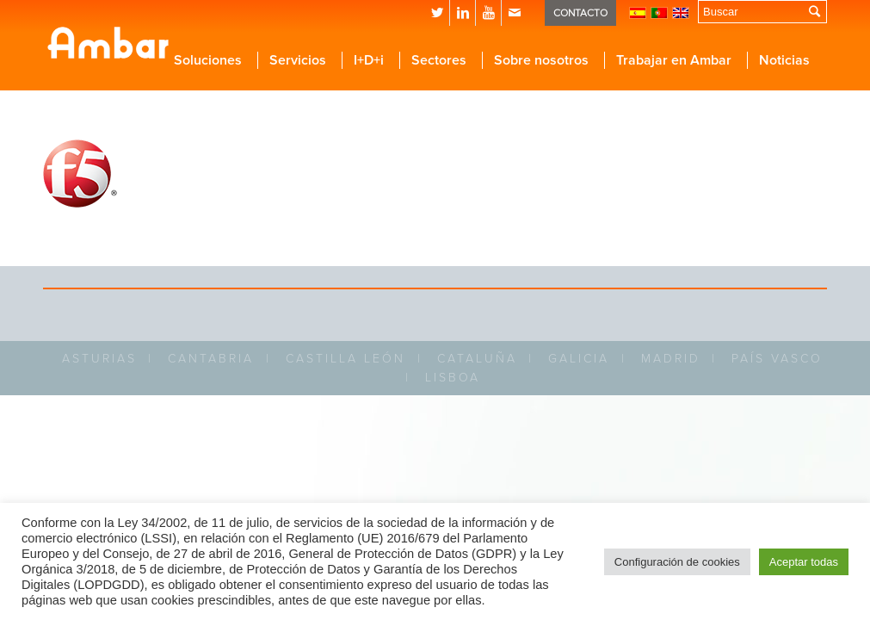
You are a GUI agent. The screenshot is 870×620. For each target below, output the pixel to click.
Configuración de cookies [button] (677, 561)
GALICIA (578, 358)
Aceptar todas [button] (803, 561)
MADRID (670, 358)
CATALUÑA (477, 358)
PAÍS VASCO (777, 358)
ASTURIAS (99, 358)
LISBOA (452, 377)
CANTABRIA (211, 358)
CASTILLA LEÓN (345, 358)
